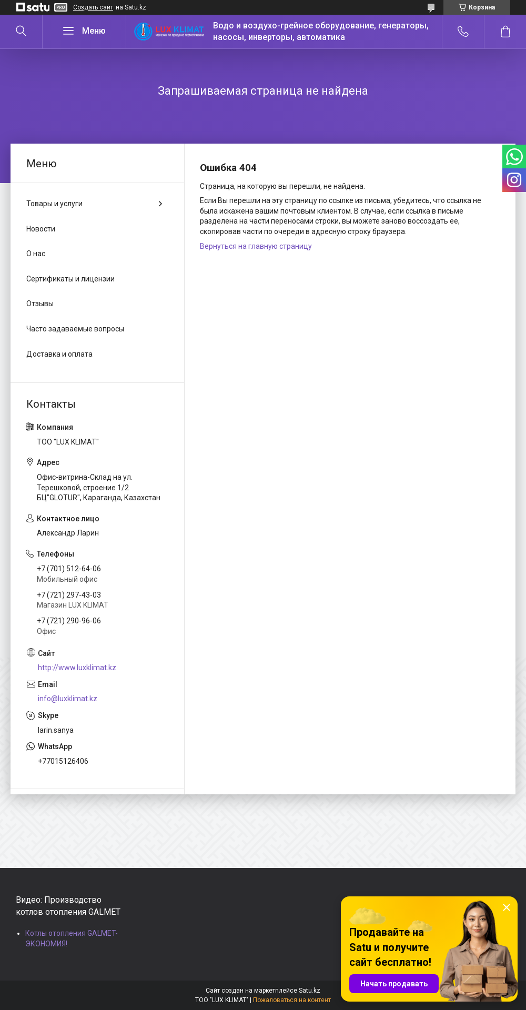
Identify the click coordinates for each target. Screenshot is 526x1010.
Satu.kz (309, 990)
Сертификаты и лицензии (70, 279)
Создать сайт (93, 7)
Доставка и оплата (59, 354)
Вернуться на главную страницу (256, 246)
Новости (40, 229)
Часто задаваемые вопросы (75, 329)
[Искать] (21, 31)
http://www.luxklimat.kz (77, 667)
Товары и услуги (54, 203)
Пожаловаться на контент (292, 1000)
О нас (35, 253)
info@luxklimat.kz (67, 698)
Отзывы (40, 303)
